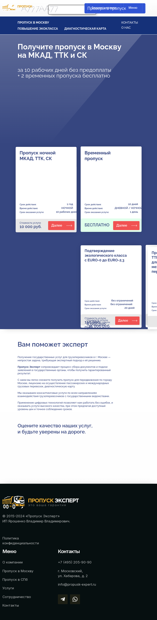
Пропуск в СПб (15, 579)
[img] (149, 7)
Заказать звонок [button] (104, 7)
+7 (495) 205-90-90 (67, 7)
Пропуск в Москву (18, 571)
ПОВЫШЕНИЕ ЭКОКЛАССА (38, 29)
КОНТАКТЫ (129, 22)
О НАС (126, 27)
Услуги (8, 588)
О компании (12, 562)
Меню (133, 7)
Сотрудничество (16, 597)
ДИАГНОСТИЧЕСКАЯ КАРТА (85, 29)
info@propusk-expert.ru (77, 584)
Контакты (10, 605)
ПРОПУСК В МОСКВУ (33, 22)
